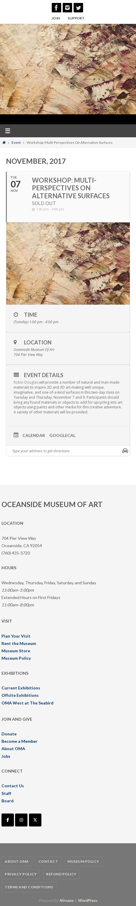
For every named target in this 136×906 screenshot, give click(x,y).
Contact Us (12, 785)
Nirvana (66, 900)
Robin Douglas (26, 382)
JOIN (56, 18)
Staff (6, 793)
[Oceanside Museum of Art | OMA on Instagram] (21, 819)
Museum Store (15, 650)
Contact (48, 861)
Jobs (5, 756)
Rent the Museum (18, 643)
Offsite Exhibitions (20, 695)
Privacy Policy (21, 874)
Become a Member (19, 741)
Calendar (33, 435)
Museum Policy (16, 658)
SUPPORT (76, 18)
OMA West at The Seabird (27, 702)
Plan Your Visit (15, 635)
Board (7, 800)
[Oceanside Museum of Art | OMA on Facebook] (7, 819)
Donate (9, 733)
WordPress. (88, 900)
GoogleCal (62, 435)
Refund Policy (61, 874)
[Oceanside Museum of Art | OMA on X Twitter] (35, 819)
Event (16, 142)
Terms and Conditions (29, 887)
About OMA (13, 748)
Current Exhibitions (20, 687)
